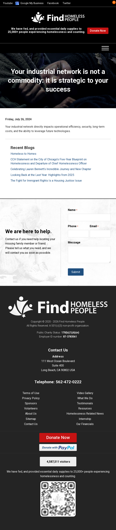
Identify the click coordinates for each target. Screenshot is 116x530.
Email (94, 226)
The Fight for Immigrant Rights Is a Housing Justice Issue (46, 180)
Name (72, 210)
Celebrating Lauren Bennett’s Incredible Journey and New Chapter (51, 169)
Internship (85, 419)
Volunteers (31, 408)
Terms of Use (31, 393)
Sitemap (31, 419)
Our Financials (85, 424)
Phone (73, 226)
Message (74, 242)
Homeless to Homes (23, 153)
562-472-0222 (68, 382)
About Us (30, 413)
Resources (85, 408)
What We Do (85, 398)
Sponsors (31, 403)
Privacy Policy (31, 398)
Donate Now (98, 30)
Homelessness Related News (85, 413)
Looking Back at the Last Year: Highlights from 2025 (42, 175)
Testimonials (85, 403)
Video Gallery (85, 393)
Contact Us (31, 424)
